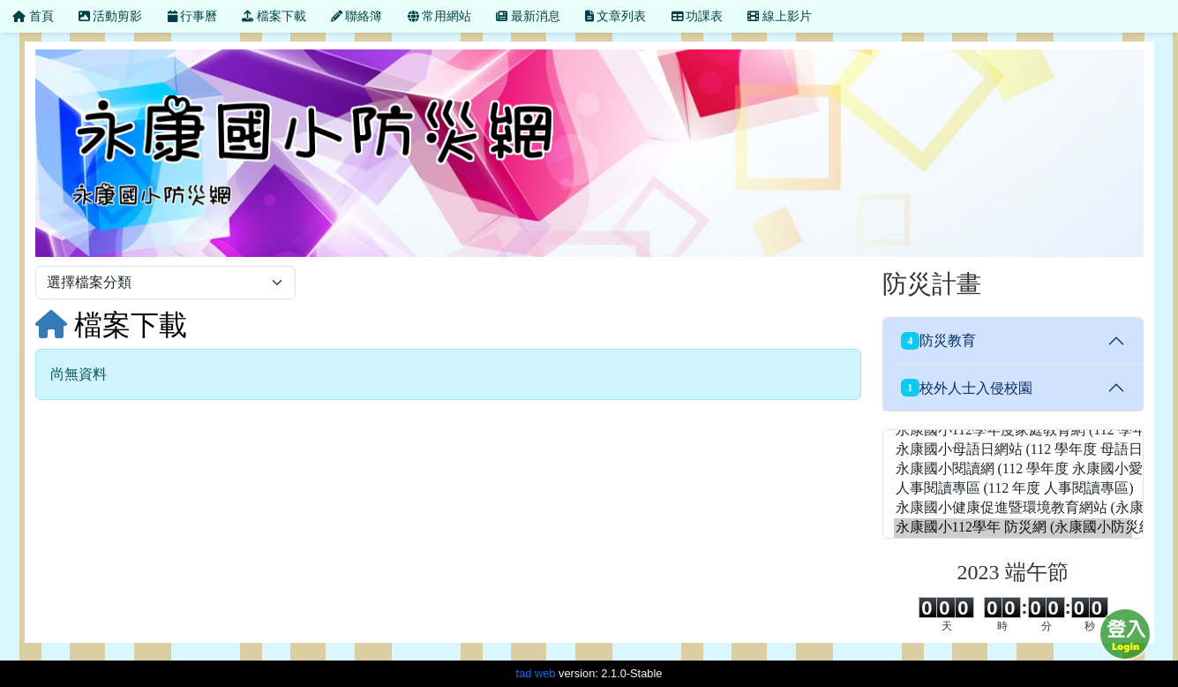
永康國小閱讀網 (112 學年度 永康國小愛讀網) (1013, 469)
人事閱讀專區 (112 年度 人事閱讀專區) (1013, 489)
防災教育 (939, 341)
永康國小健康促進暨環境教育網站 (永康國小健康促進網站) (1013, 508)
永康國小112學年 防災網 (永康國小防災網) (1013, 528)
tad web (536, 673)
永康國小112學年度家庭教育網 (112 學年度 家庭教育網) (1013, 431)
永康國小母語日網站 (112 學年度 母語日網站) (1013, 450)
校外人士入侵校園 (967, 387)
